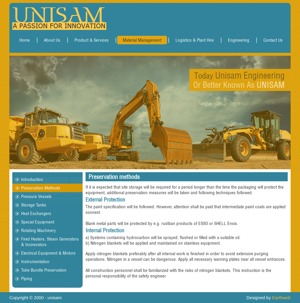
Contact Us (273, 40)
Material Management (142, 40)
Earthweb (281, 297)
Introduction (32, 179)
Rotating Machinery (38, 230)
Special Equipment (37, 222)
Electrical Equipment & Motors (48, 253)
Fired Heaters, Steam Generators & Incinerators (50, 241)
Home (24, 40)
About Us (52, 40)
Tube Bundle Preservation (44, 270)
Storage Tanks (33, 205)
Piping (26, 278)
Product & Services (91, 40)
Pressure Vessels (36, 196)
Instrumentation (35, 261)
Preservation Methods (40, 188)
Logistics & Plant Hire (194, 40)
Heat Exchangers (36, 213)
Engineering (238, 40)
